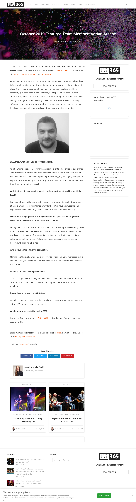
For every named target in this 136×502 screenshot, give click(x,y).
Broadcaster (45, 4)
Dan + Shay (17, 414)
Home (29, 4)
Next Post (67, 385)
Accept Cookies (104, 495)
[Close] (132, 495)
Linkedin (54, 356)
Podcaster (55, 4)
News (36, 4)
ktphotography (25, 344)
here (59, 332)
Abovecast (46, 74)
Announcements (76, 4)
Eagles (56, 414)
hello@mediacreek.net (25, 336)
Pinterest (68, 356)
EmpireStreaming (28, 74)
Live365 (16, 74)
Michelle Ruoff (37, 367)
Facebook (27, 356)
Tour (25, 414)
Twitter (40, 356)
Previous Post (28, 385)
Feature (80, 27)
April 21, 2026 (20, 465)
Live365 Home (90, 4)
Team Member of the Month (64, 27)
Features (65, 4)
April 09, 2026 (20, 486)
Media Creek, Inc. (64, 70)
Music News (37, 414)
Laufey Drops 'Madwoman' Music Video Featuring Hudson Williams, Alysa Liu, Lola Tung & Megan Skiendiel (30, 471)
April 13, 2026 (20, 477)
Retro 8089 (43, 318)
